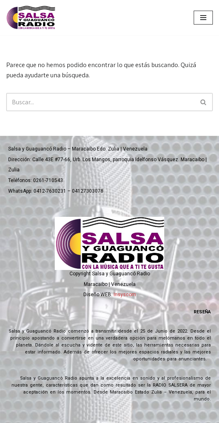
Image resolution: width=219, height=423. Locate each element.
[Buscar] (100, 102)
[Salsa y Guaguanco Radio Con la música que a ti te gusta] (32, 17)
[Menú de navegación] (203, 18)
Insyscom (125, 294)
